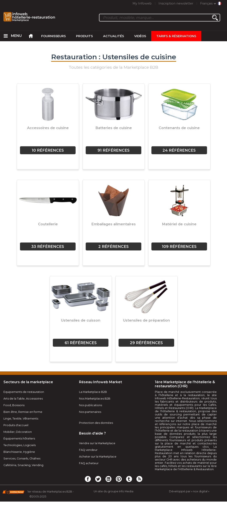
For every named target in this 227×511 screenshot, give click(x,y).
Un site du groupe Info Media (113, 491)
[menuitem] (5, 36)
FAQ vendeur (88, 450)
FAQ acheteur (89, 463)
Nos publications (90, 405)
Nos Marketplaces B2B (94, 398)
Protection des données (96, 422)
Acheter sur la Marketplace (97, 456)
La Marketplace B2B (93, 392)
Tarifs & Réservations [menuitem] (176, 36)
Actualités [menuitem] (113, 36)
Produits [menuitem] (84, 36)
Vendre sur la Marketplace (97, 443)
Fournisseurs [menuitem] (53, 36)
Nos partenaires (90, 411)
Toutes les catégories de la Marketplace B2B (113, 67)
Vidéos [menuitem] (140, 36)
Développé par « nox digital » (189, 491)
